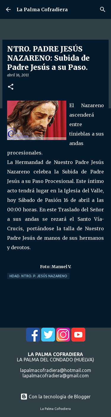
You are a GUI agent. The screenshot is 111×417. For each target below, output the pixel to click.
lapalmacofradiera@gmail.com (55, 375)
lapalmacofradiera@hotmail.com (55, 370)
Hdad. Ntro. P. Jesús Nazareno (38, 276)
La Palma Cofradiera (42, 9)
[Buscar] (102, 9)
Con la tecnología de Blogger (55, 396)
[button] (10, 87)
